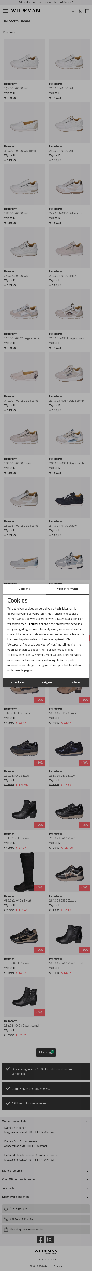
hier (72, 655)
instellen (75, 682)
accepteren (18, 682)
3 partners (33, 624)
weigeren (47, 682)
